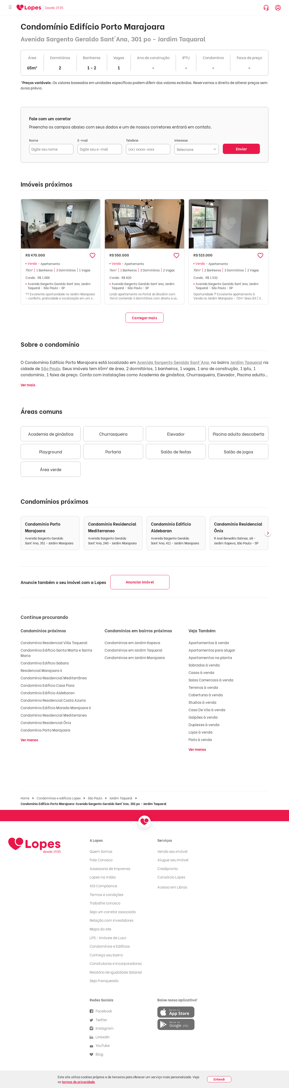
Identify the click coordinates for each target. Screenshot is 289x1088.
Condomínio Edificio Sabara (45, 662)
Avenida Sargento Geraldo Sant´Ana (173, 362)
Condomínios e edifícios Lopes (59, 798)
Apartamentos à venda (209, 642)
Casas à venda (201, 672)
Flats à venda (200, 739)
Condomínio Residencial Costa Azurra (53, 700)
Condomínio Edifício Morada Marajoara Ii (56, 707)
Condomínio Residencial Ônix (46, 722)
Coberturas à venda (206, 694)
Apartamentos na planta (210, 657)
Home (25, 798)
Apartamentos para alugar (212, 650)
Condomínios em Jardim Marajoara (135, 657)
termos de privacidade (78, 1082)
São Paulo (50, 368)
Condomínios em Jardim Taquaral (133, 650)
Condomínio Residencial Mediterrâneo (54, 677)
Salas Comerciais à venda (211, 679)
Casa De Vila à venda (207, 709)
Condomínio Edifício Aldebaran (48, 692)
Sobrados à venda (204, 665)
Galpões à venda (203, 717)
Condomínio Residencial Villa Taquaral (54, 642)
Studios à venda (202, 702)
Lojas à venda (200, 732)
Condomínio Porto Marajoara (45, 730)
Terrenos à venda (203, 687)
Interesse (181, 140)
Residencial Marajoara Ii (41, 670)
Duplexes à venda (204, 724)
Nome (33, 140)
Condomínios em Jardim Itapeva (132, 642)
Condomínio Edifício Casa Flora (47, 685)
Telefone (132, 140)
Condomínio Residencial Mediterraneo (54, 715)
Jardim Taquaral (246, 362)
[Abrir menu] (10, 7)
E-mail (83, 140)
